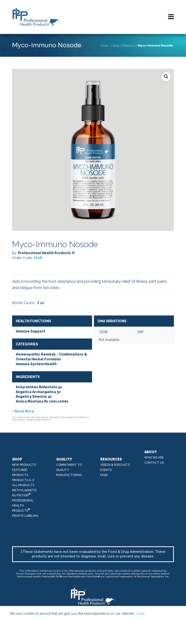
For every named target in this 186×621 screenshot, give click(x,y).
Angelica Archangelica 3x (38, 392)
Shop (116, 45)
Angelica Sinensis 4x (34, 396)
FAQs (104, 475)
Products (128, 45)
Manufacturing (69, 475)
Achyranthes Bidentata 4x (39, 387)
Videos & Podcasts (115, 465)
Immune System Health (36, 364)
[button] (166, 76)
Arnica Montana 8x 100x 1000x (42, 401)
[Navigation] (171, 17)
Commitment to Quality (69, 467)
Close (140, 613)
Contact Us (154, 462)
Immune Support (30, 331)
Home (104, 45)
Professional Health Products (22, 505)
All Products (23, 485)
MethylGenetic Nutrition (24, 493)
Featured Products (20, 472)
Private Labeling (25, 515)
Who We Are (154, 457)
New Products (24, 465)
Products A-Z (23, 480)
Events (106, 470)
